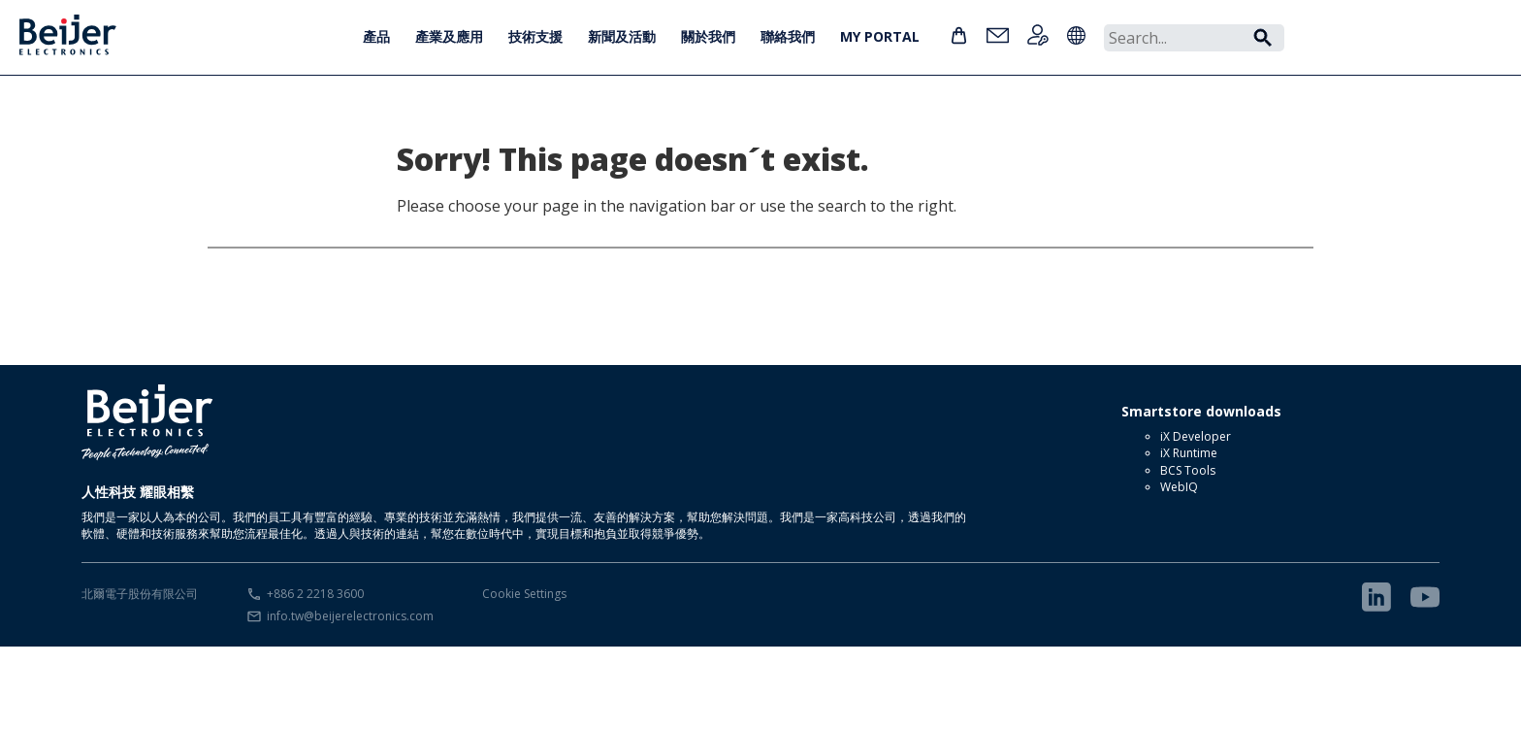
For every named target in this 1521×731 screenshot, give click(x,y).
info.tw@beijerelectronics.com (350, 616)
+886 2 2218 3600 (315, 593)
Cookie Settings (524, 593)
